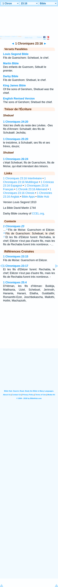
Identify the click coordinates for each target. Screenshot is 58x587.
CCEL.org (38, 213)
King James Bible (14, 85)
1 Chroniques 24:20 (15, 121)
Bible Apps (28, 196)
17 (4, 237)
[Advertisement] (29, 329)
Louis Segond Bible (15, 54)
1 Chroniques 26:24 (15, 159)
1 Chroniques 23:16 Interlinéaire (22, 178)
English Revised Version (19, 98)
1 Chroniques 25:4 (15, 282)
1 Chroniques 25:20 (15, 139)
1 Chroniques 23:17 (15, 265)
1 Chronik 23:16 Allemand (31, 189)
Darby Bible (10, 76)
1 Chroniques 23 (13, 226)
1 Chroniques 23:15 (15, 256)
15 (7, 229)
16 (4, 233)
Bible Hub (43, 196)
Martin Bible (11, 63)
